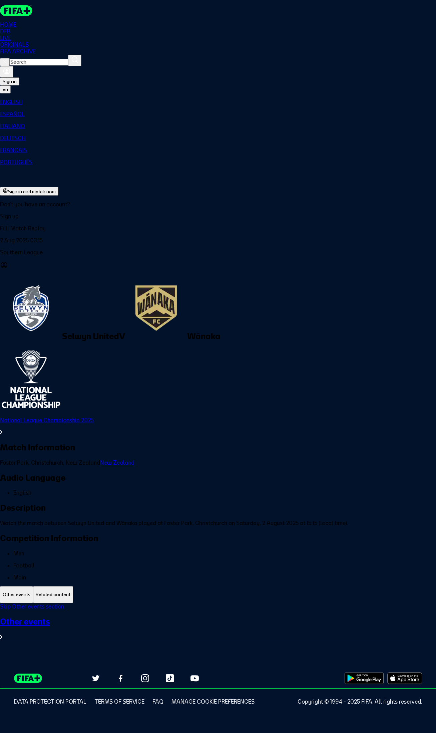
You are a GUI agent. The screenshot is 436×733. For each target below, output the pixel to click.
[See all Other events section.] (218, 628)
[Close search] (5, 62)
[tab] (16, 594)
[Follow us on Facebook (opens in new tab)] (120, 678)
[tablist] (218, 594)
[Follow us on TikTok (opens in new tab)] (169, 678)
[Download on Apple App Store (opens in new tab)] (404, 678)
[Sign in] (6, 71)
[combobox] (39, 62)
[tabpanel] (218, 625)
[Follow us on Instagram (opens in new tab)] (145, 678)
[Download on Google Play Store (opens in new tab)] (364, 678)
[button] (218, 216)
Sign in (10, 81)
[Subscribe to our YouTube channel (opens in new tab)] (194, 678)
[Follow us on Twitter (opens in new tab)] (95, 678)
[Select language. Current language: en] (5, 89)
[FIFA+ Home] (16, 10)
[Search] (74, 60)
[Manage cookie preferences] (213, 702)
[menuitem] (218, 102)
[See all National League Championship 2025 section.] (218, 426)
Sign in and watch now (29, 191)
